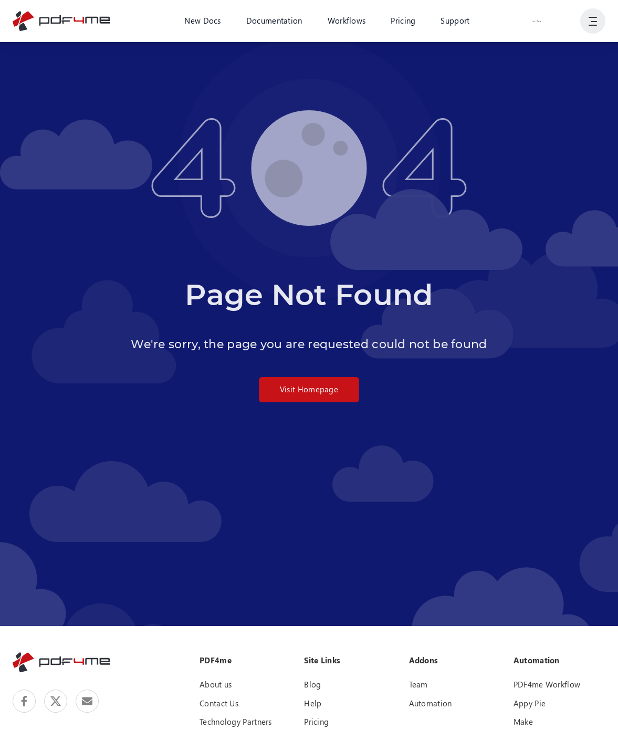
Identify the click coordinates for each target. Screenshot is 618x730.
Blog (312, 684)
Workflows (347, 20)
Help (312, 703)
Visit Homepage (309, 389)
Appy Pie (530, 703)
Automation (430, 703)
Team (418, 684)
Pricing (403, 20)
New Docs (202, 20)
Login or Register (537, 20)
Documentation (274, 20)
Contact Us (219, 703)
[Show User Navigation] (592, 21)
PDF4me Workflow (547, 684)
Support (455, 20)
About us (216, 684)
